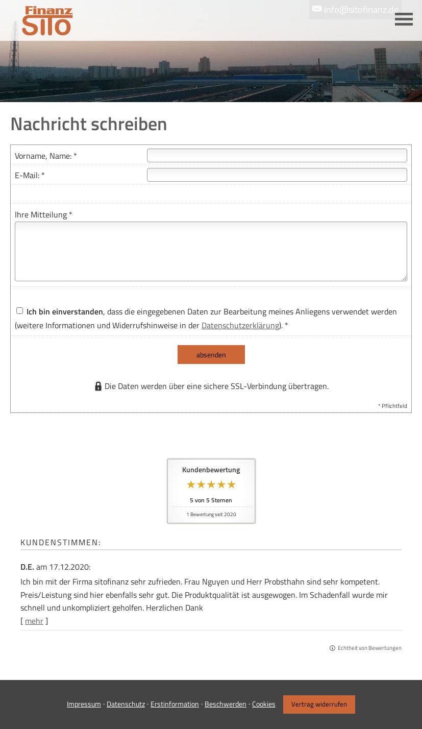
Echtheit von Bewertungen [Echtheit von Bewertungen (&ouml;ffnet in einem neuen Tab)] (370, 648)
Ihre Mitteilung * (43, 214)
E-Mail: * (30, 175)
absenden (211, 354)
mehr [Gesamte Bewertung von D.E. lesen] (34, 621)
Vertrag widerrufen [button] (319, 704)
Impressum (84, 703)
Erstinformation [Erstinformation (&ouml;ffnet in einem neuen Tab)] (175, 703)
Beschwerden (225, 703)
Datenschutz (126, 703)
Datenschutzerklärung (240, 325)
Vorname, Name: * (46, 156)
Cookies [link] (264, 703)
